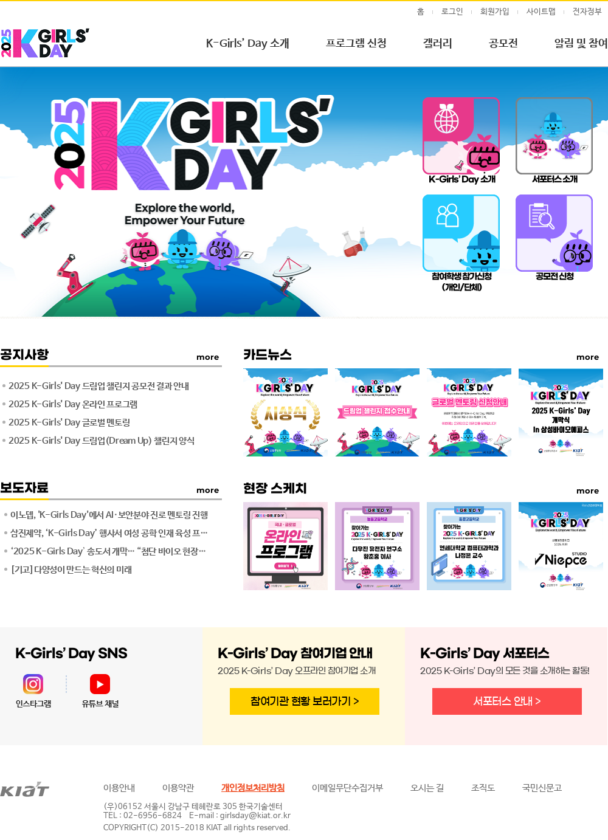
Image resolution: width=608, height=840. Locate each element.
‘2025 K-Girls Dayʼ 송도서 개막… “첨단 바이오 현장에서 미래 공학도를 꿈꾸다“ (111, 551)
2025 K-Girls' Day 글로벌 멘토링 (69, 423)
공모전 (503, 44)
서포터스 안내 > (507, 701)
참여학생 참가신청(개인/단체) (462, 282)
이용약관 (178, 788)
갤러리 (437, 44)
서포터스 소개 (555, 179)
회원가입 (495, 11)
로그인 (452, 11)
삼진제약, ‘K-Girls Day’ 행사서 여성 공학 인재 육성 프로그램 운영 (111, 533)
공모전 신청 (555, 277)
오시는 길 (427, 788)
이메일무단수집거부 (347, 788)
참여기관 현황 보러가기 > (304, 701)
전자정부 (587, 11)
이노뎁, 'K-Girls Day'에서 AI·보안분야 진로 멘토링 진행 (109, 515)
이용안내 (119, 788)
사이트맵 (541, 11)
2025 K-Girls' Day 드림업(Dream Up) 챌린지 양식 (102, 441)
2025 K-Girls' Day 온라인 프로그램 (73, 404)
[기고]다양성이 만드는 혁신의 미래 (70, 570)
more (207, 490)
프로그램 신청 (356, 44)
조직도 (483, 788)
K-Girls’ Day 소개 (247, 44)
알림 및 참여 (581, 44)
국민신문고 (542, 788)
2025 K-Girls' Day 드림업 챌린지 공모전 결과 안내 (99, 386)
